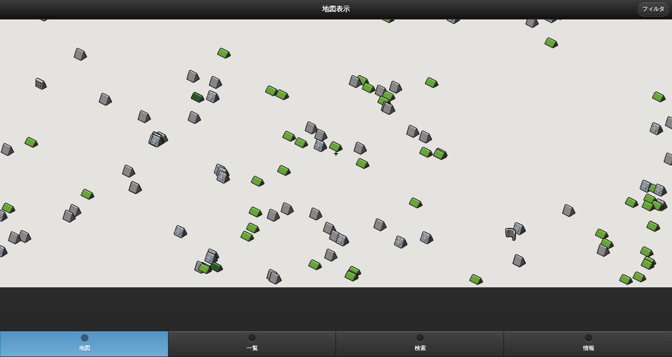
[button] (648, 264)
